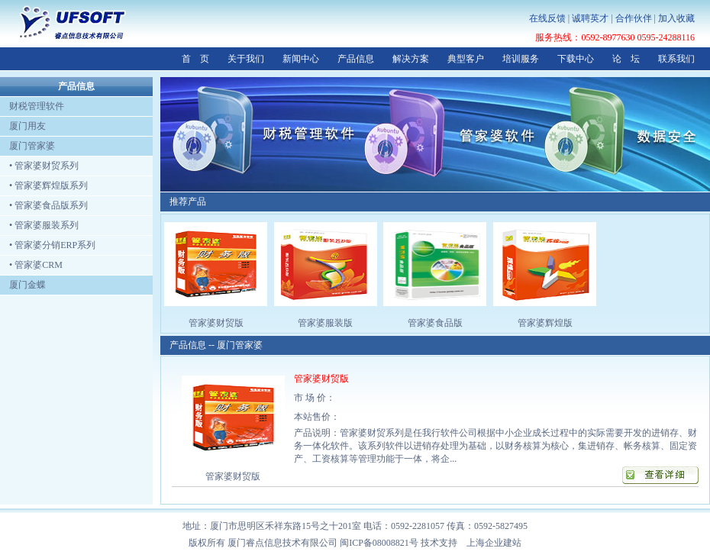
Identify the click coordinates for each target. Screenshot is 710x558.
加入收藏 (676, 18)
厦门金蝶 (23, 284)
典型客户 (465, 58)
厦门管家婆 (27, 145)
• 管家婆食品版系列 (44, 205)
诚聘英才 (590, 18)
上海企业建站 (493, 542)
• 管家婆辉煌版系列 (44, 185)
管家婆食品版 (435, 323)
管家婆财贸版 (216, 323)
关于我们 (246, 58)
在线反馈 (547, 18)
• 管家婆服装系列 (39, 225)
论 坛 (626, 58)
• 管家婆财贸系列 (39, 165)
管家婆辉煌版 (545, 323)
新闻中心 (300, 58)
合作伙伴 (633, 18)
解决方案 (410, 58)
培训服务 (520, 58)
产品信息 (355, 58)
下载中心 (575, 58)
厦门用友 (23, 126)
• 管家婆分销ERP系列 (47, 245)
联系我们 (676, 58)
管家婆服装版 (325, 323)
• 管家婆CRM (31, 265)
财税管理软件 (32, 106)
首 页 (195, 58)
